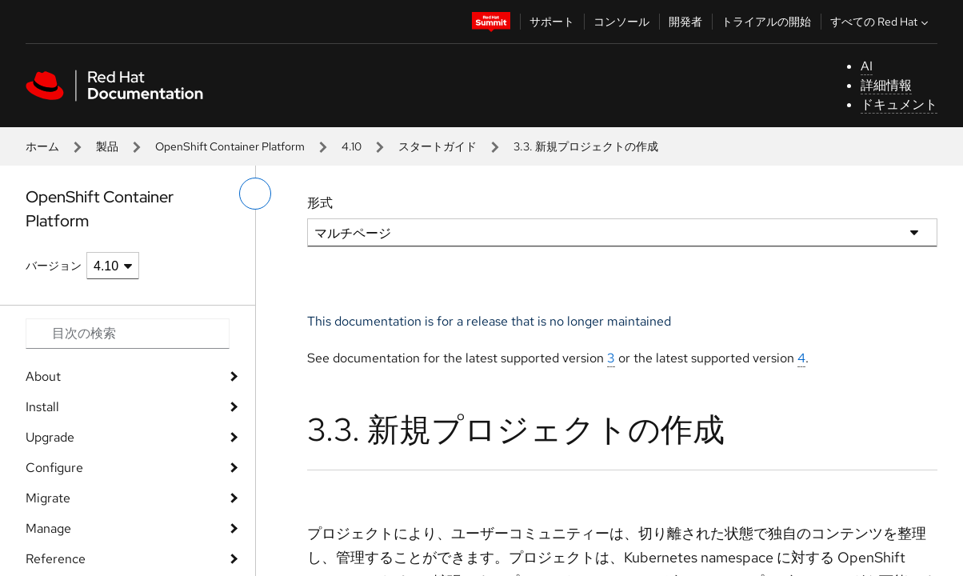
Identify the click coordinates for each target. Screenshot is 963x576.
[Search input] (128, 333)
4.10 (352, 146)
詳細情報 (886, 85)
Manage (48, 528)
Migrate (48, 498)
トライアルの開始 (766, 21)
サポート (551, 21)
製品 (107, 146)
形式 (320, 202)
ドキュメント (899, 104)
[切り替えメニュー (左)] (255, 194)
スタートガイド (437, 146)
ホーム (42, 146)
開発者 (685, 21)
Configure (54, 467)
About (43, 376)
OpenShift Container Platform (230, 146)
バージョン (54, 265)
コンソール (621, 21)
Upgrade (50, 437)
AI (867, 66)
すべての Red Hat (881, 21)
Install (42, 406)
